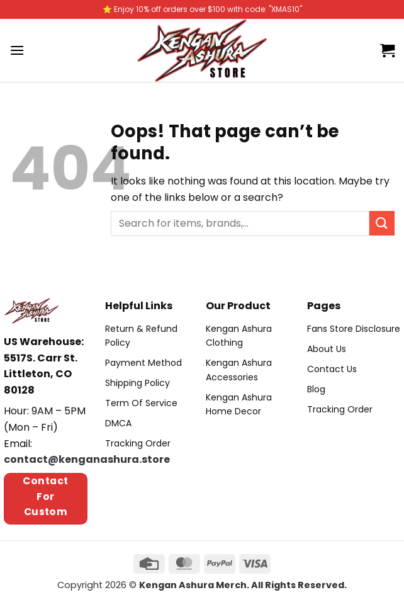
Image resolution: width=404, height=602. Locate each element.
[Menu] (17, 50)
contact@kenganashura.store (87, 459)
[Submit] (382, 223)
